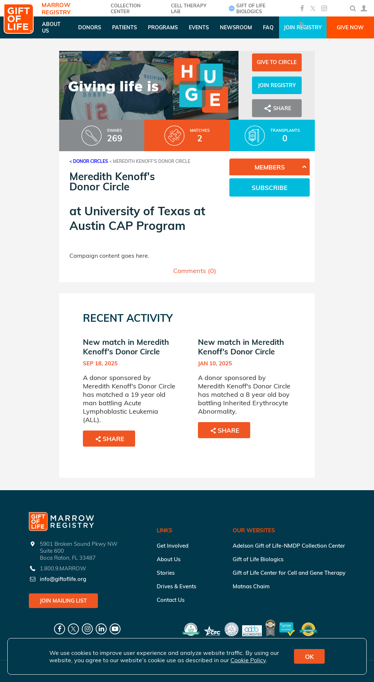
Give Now (350, 27)
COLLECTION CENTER (126, 8)
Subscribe (269, 187)
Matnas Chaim (251, 586)
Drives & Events (176, 586)
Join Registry (277, 85)
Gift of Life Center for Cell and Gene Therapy (289, 572)
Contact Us (170, 599)
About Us (168, 559)
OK (309, 656)
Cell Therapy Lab (188, 8)
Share (276, 108)
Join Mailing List (63, 600)
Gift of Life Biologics (246, 8)
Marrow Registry (56, 8)
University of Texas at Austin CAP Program (137, 218)
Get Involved (172, 545)
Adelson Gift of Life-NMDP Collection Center (289, 545)
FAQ (268, 27)
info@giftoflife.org (63, 578)
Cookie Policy (248, 660)
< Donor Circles (88, 161)
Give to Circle (277, 62)
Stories (166, 572)
